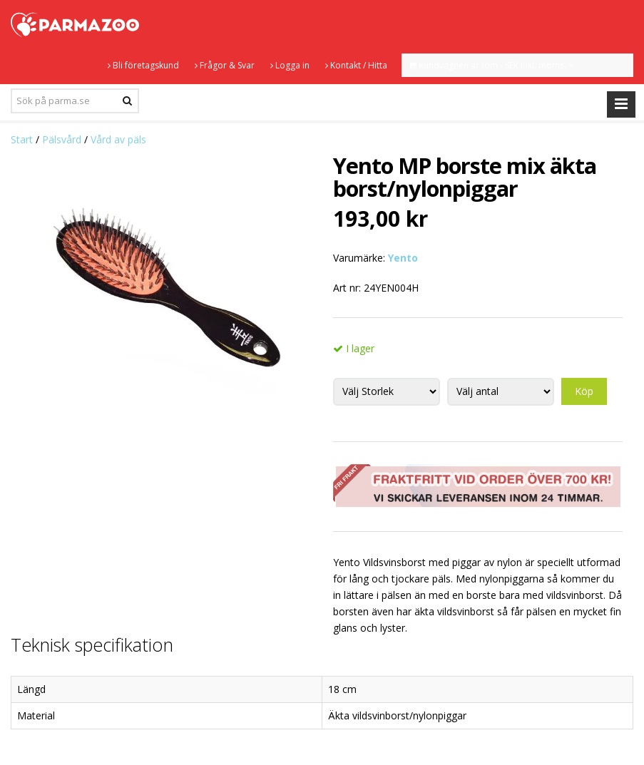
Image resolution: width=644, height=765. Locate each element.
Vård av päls (118, 139)
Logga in (290, 65)
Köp (584, 391)
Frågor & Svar (225, 65)
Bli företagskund (143, 65)
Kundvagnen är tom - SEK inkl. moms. (491, 65)
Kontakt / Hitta (356, 65)
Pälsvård (61, 139)
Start (22, 139)
